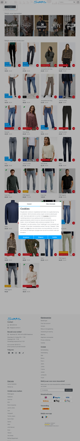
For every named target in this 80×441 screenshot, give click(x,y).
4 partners (46, 216)
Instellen (54, 237)
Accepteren (26, 237)
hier (28, 228)
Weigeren (40, 237)
